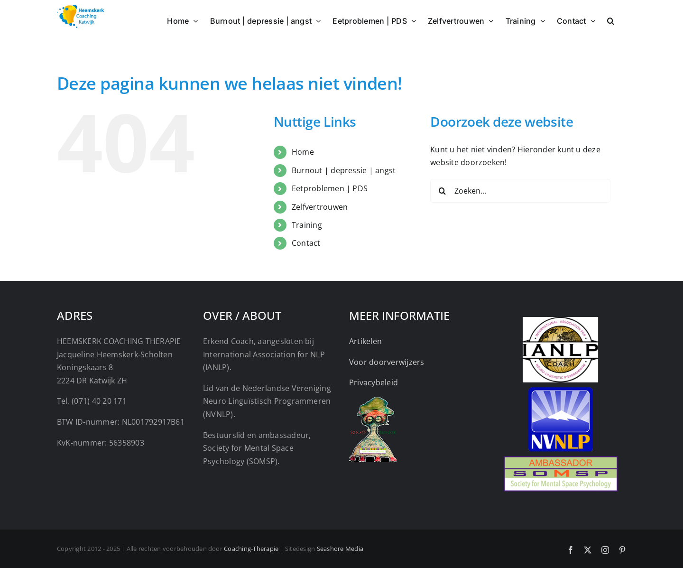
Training (307, 225)
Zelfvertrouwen (320, 207)
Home (303, 152)
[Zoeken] (442, 191)
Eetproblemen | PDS (330, 188)
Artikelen (365, 341)
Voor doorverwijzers (387, 362)
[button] (610, 20)
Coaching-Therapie (251, 548)
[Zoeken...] (520, 191)
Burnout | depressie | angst (344, 170)
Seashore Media (340, 548)
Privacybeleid (373, 382)
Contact (306, 243)
